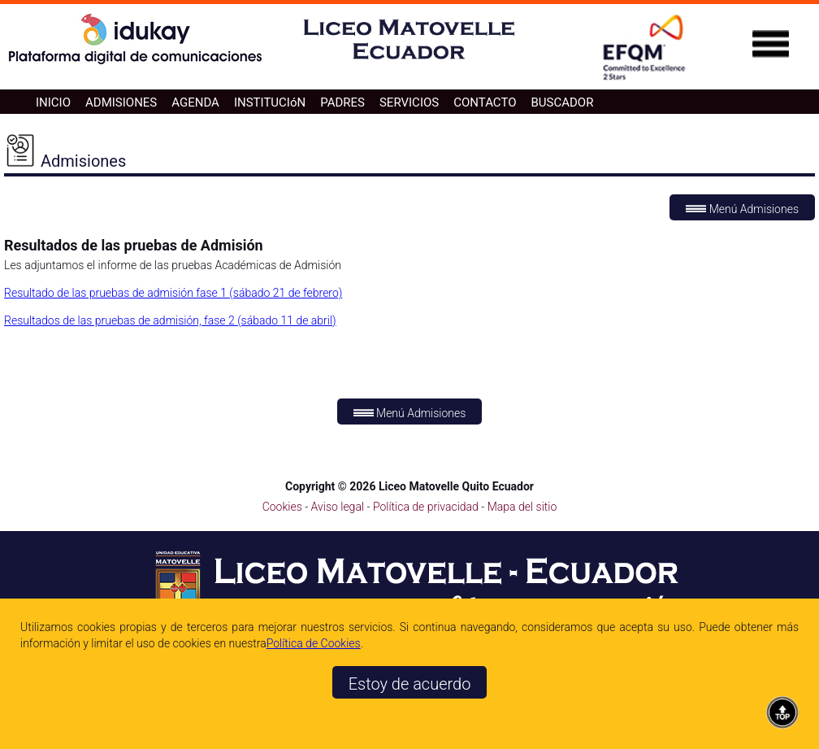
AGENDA (195, 102)
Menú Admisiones (742, 209)
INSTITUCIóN (270, 102)
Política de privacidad (427, 506)
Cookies (282, 506)
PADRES (342, 102)
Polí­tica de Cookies (313, 643)
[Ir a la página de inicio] (409, 62)
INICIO (53, 102)
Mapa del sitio (522, 506)
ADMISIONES (121, 102)
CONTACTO (484, 102)
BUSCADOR (562, 102)
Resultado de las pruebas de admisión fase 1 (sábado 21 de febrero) (173, 292)
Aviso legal (339, 506)
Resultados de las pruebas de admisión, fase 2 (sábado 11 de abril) (170, 320)
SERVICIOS (409, 102)
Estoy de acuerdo (410, 684)
